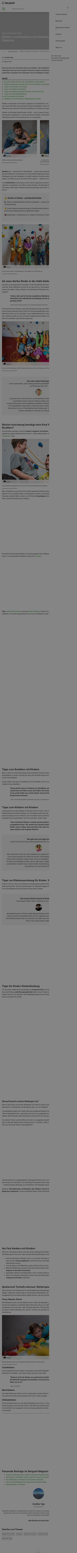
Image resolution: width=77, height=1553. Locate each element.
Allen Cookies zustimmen (53, 25)
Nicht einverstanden (24, 24)
